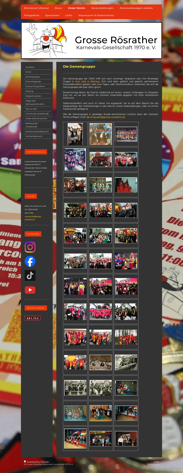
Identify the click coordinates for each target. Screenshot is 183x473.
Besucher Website (36, 308)
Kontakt (31, 196)
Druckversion (32, 462)
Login (156, 461)
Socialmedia (33, 234)
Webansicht (153, 464)
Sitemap (45, 462)
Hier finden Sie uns (36, 152)
